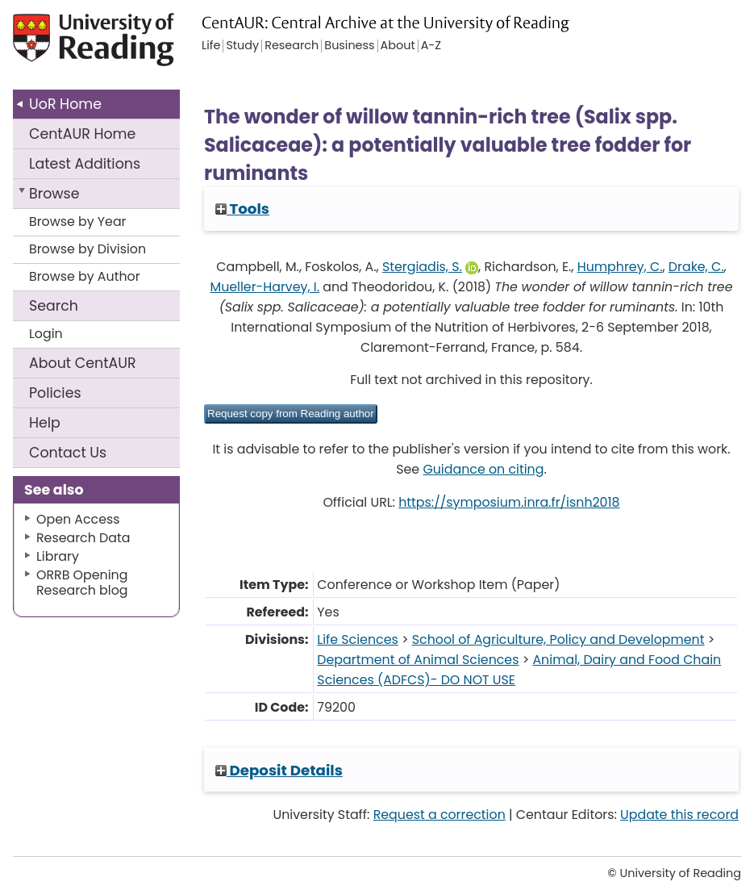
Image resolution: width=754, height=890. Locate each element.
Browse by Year (78, 221)
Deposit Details (279, 770)
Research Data (83, 538)
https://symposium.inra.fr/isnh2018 (508, 502)
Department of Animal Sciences (418, 659)
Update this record (679, 814)
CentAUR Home (82, 134)
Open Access (78, 519)
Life (211, 46)
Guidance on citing (483, 469)
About (82, 363)
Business (349, 46)
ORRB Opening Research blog (82, 583)
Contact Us (67, 452)
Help (44, 422)
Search (53, 305)
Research (292, 46)
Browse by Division (87, 249)
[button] (290, 414)
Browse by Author (84, 276)
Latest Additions (84, 163)
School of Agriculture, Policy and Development (558, 639)
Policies (55, 393)
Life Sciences (357, 639)
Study (242, 46)
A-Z (431, 46)
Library (57, 556)
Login (46, 333)
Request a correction (439, 814)
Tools (242, 208)
